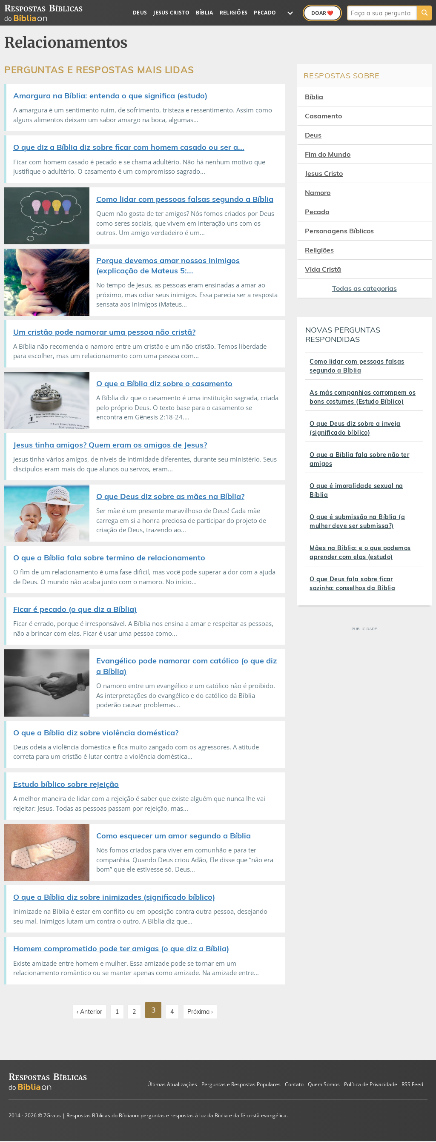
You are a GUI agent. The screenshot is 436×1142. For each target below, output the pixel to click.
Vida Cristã (323, 269)
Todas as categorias (364, 288)
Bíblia (204, 12)
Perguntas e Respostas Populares (241, 1083)
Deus (140, 12)
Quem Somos (324, 1083)
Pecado (265, 12)
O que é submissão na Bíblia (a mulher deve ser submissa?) (357, 521)
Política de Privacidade (370, 1083)
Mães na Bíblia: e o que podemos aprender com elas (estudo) (360, 552)
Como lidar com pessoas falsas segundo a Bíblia (357, 366)
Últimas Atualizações (172, 1083)
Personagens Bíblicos (339, 231)
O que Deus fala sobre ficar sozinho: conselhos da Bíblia (352, 583)
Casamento (323, 116)
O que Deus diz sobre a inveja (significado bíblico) (355, 428)
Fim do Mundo (327, 154)
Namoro (317, 192)
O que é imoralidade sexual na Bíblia (356, 490)
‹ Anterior (88, 1009)
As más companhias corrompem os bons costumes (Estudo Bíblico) (363, 397)
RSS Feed (412, 1083)
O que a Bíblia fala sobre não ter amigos (359, 459)
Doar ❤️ (322, 13)
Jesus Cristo (171, 12)
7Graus (52, 1114)
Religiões (234, 12)
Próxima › (201, 1009)
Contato (294, 1083)
